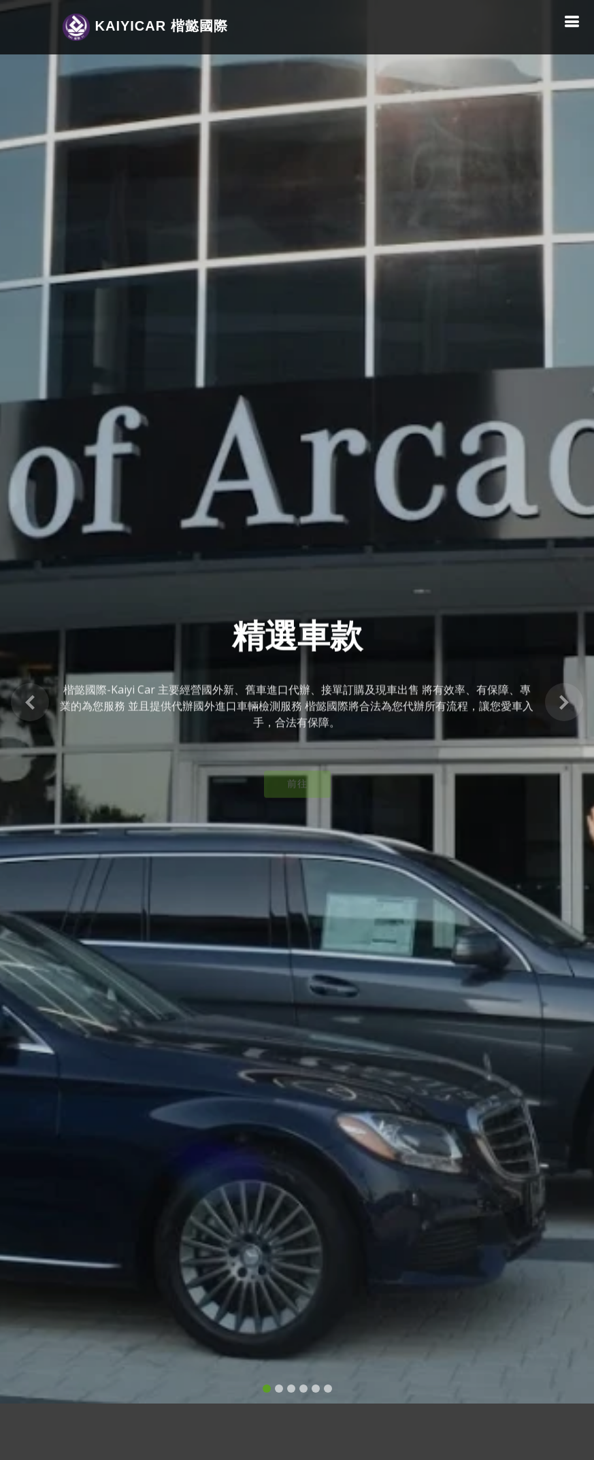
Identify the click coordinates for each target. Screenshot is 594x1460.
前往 (297, 780)
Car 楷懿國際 (145, 27)
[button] (29, 693)
